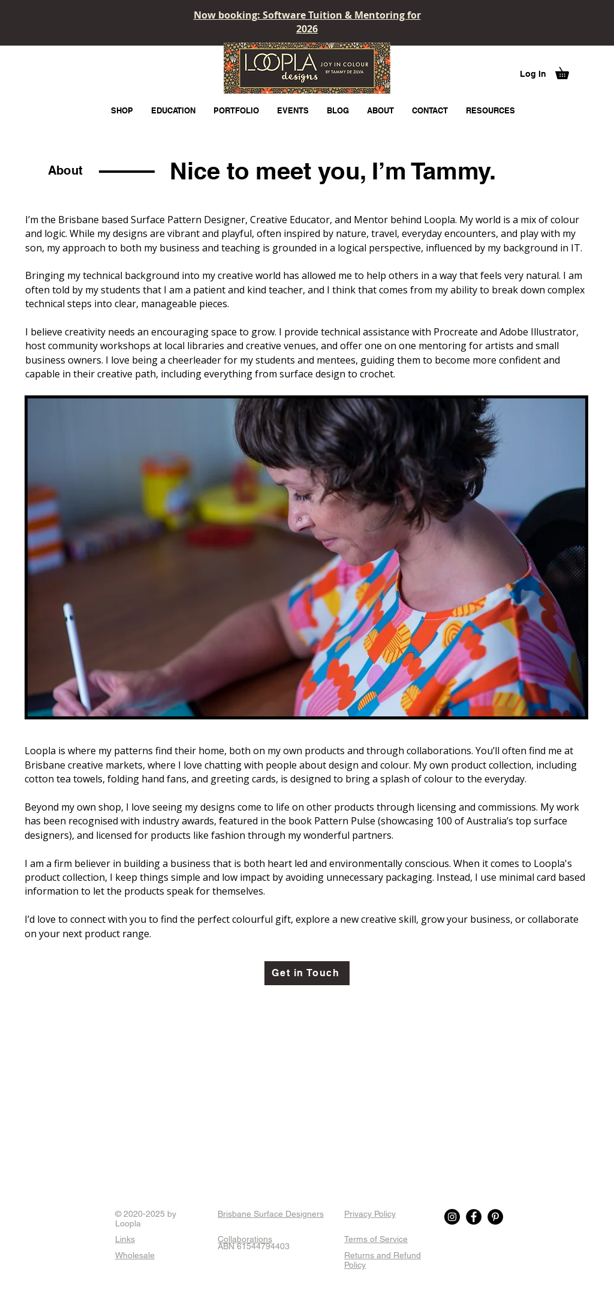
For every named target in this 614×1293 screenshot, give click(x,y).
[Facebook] (473, 1217)
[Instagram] (452, 1217)
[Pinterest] (495, 1217)
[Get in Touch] (307, 973)
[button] (567, 70)
